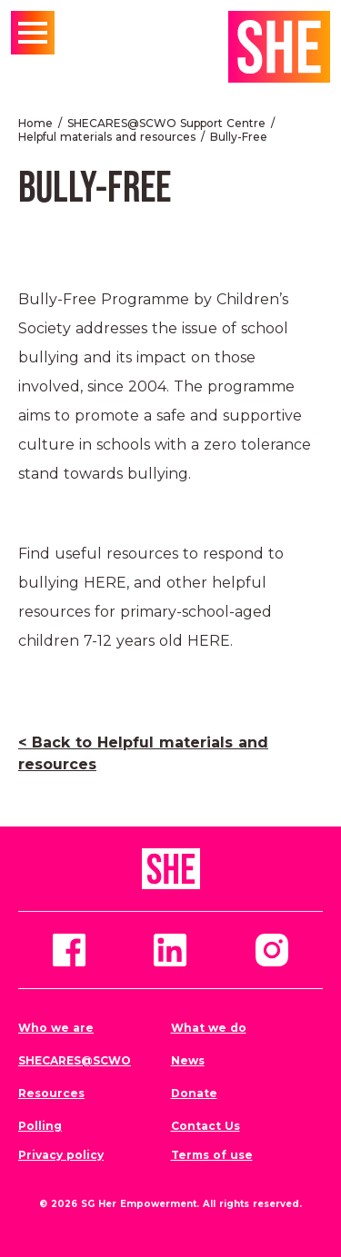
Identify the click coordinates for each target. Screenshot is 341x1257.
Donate (194, 1093)
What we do (208, 1027)
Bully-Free (238, 137)
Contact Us (205, 1126)
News (188, 1060)
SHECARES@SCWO (74, 1060)
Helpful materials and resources (107, 137)
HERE (105, 582)
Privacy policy (61, 1155)
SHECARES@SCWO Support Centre (166, 123)
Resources (51, 1093)
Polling (40, 1126)
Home (35, 123)
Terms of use (212, 1155)
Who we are (56, 1027)
